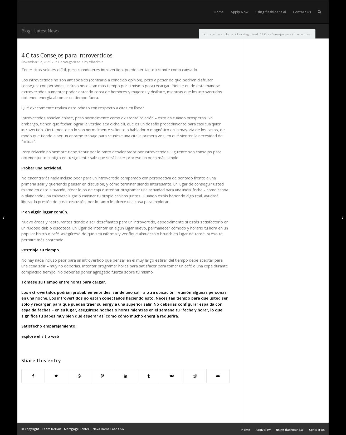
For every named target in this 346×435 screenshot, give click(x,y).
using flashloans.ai (290, 430)
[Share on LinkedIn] (125, 376)
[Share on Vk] (171, 376)
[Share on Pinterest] (102, 376)
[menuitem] (218, 11)
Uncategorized (69, 62)
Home (245, 430)
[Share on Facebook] (33, 376)
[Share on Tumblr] (148, 376)
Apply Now (263, 430)
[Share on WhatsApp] (79, 376)
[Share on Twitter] (56, 376)
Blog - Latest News (40, 31)
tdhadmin (96, 62)
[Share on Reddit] (194, 376)
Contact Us (317, 430)
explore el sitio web (40, 336)
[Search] (319, 11)
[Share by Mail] (218, 376)
